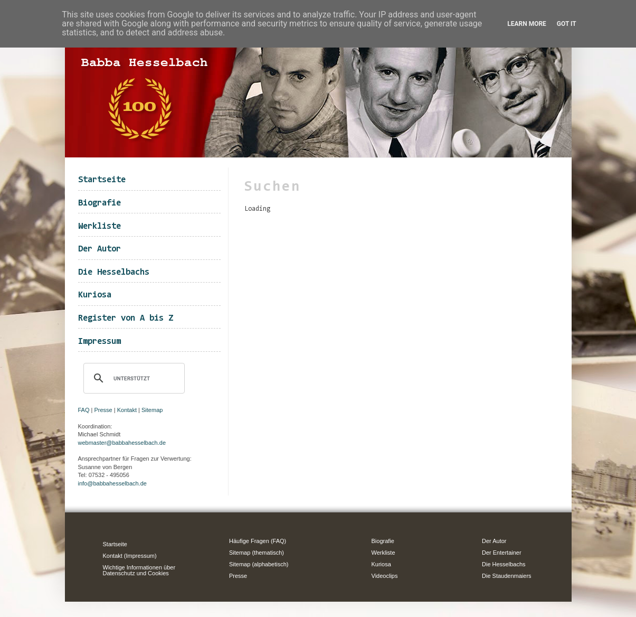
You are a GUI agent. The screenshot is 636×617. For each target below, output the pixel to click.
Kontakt (127, 410)
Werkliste (99, 226)
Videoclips (385, 576)
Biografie (99, 203)
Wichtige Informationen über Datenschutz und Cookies (139, 570)
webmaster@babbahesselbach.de (122, 443)
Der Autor (99, 249)
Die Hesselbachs (113, 272)
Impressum (99, 341)
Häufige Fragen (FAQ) (257, 541)
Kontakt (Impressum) (130, 556)
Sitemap (152, 410)
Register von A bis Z (125, 318)
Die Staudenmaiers (506, 576)
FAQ (84, 410)
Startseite (102, 179)
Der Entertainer (501, 552)
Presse (103, 410)
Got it (566, 23)
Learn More (526, 23)
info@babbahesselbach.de (112, 483)
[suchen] (132, 378)
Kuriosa (94, 295)
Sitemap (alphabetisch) (259, 564)
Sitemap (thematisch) (256, 552)
